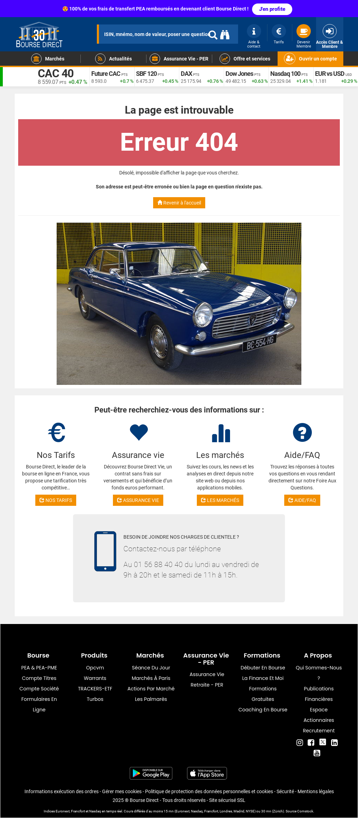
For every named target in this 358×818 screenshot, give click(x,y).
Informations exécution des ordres (61, 791)
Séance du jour (151, 667)
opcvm (95, 667)
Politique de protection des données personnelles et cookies (209, 791)
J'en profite (272, 9)
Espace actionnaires (318, 715)
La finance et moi (263, 678)
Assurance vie (206, 674)
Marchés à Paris (151, 678)
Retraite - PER (207, 684)
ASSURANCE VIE (138, 500)
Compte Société (39, 688)
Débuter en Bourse (263, 667)
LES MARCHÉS (220, 500)
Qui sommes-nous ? (319, 673)
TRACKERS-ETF (95, 688)
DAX (186, 73)
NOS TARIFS (56, 500)
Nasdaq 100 (285, 73)
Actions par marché (151, 688)
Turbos (95, 699)
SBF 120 (146, 73)
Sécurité (285, 791)
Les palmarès (151, 699)
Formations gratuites (263, 694)
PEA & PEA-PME (39, 667)
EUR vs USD (329, 73)
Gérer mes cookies (122, 791)
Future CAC (105, 73)
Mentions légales (316, 791)
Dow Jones (239, 73)
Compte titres (39, 678)
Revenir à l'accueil (179, 203)
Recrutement (319, 730)
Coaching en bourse (262, 709)
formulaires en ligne (39, 704)
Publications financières (319, 694)
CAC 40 (55, 73)
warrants (95, 678)
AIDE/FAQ (302, 500)
